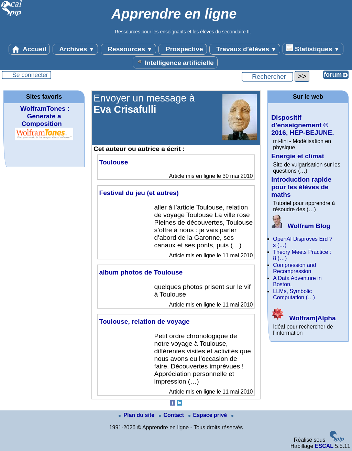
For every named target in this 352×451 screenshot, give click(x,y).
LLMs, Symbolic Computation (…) (294, 294)
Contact (172, 415)
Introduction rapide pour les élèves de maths (301, 187)
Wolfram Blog (300, 225)
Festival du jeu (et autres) (139, 192)
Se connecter (30, 75)
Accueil (29, 49)
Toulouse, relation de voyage (144, 321)
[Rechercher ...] (267, 77)
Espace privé (208, 415)
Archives (75, 49)
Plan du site (137, 415)
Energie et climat (297, 156)
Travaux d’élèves (244, 49)
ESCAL (324, 446)
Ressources (128, 49)
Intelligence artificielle (175, 62)
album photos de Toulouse (141, 272)
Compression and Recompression (294, 268)
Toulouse (113, 162)
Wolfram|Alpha (303, 318)
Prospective (182, 49)
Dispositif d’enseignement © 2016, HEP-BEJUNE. (302, 125)
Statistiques (312, 48)
